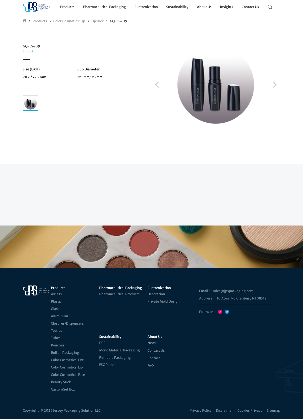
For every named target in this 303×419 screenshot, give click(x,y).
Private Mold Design (163, 301)
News (151, 343)
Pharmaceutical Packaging (120, 288)
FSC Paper (107, 365)
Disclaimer (224, 410)
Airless (56, 294)
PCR (102, 343)
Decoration (156, 294)
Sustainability (110, 337)
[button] (157, 85)
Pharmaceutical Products (119, 294)
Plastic (56, 301)
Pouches (57, 345)
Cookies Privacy (249, 410)
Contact (153, 358)
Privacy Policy (201, 410)
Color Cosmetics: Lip (69, 21)
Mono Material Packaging (119, 350)
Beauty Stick (61, 382)
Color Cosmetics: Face (68, 375)
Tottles (56, 330)
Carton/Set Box (63, 389)
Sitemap (273, 410)
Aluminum (59, 316)
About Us (154, 337)
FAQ (150, 366)
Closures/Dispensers (67, 323)
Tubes (56, 338)
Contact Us (156, 350)
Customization (159, 288)
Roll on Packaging (65, 352)
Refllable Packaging (115, 357)
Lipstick (97, 21)
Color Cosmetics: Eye (67, 360)
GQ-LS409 (118, 21)
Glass (55, 309)
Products (40, 21)
